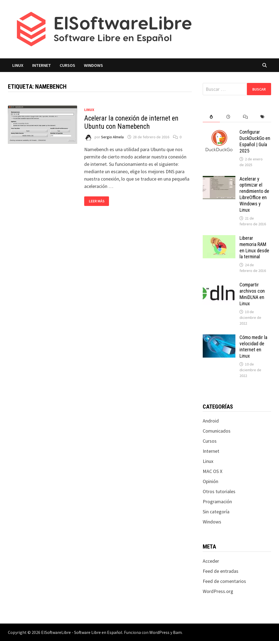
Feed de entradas (220, 571)
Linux (17, 65)
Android (211, 421)
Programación (217, 501)
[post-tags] (262, 117)
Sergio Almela (112, 136)
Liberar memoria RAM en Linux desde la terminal (254, 247)
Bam (177, 632)
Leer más (99, 201)
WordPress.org (218, 591)
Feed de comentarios (224, 581)
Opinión (210, 481)
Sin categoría (216, 511)
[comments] (245, 117)
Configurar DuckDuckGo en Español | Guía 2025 (254, 141)
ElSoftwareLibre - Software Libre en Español (81, 632)
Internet (41, 65)
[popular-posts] (211, 117)
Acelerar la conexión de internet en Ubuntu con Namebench (131, 122)
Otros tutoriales (219, 491)
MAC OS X (212, 471)
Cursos (67, 65)
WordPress (159, 632)
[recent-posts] (228, 117)
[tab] (211, 117)
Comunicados (217, 431)
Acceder (211, 561)
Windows (93, 65)
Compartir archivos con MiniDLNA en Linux (252, 294)
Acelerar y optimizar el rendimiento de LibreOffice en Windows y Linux (254, 194)
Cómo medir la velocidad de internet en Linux (253, 346)
